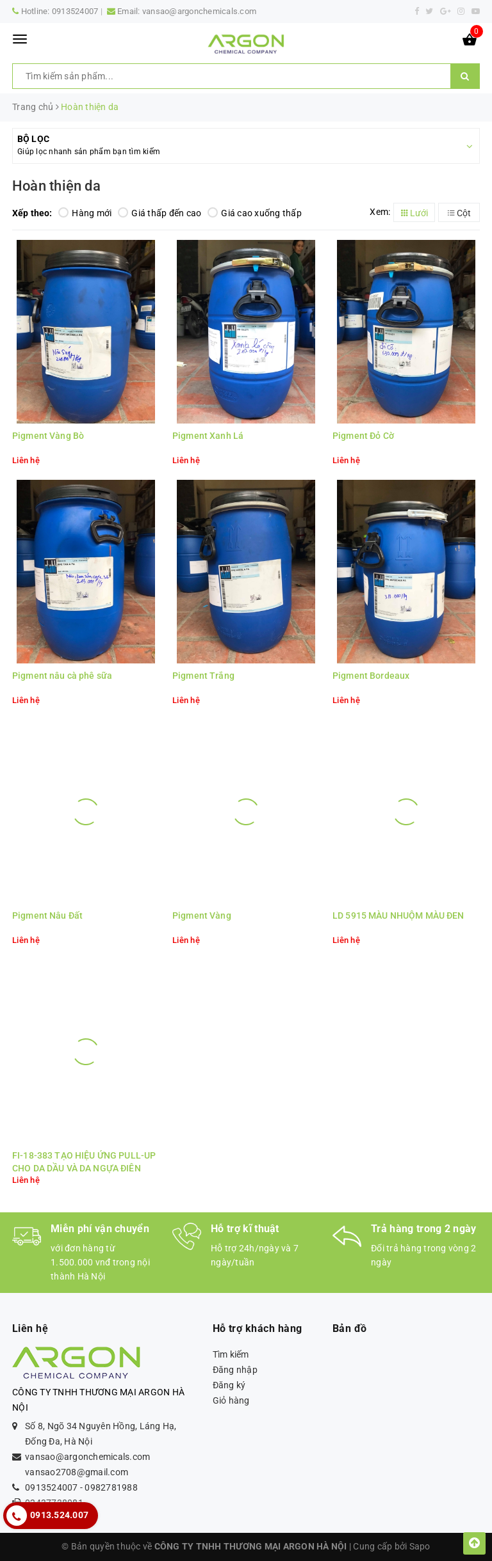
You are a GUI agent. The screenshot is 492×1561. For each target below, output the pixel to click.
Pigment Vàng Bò (48, 436)
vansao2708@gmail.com (76, 1472)
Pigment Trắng (203, 675)
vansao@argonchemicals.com (199, 11)
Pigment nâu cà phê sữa (62, 675)
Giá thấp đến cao (159, 213)
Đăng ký (229, 1385)
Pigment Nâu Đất (47, 915)
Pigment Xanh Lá (207, 436)
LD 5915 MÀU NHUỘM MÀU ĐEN (398, 915)
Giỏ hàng (231, 1400)
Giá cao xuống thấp (255, 213)
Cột (459, 213)
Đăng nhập (235, 1370)
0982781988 (111, 1487)
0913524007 (75, 11)
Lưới (414, 213)
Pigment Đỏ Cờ (363, 436)
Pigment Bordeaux (370, 675)
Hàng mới (84, 213)
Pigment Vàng (201, 915)
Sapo (419, 1546)
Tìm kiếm (231, 1354)
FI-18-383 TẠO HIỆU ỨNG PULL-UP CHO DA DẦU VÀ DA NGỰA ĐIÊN (84, 1161)
